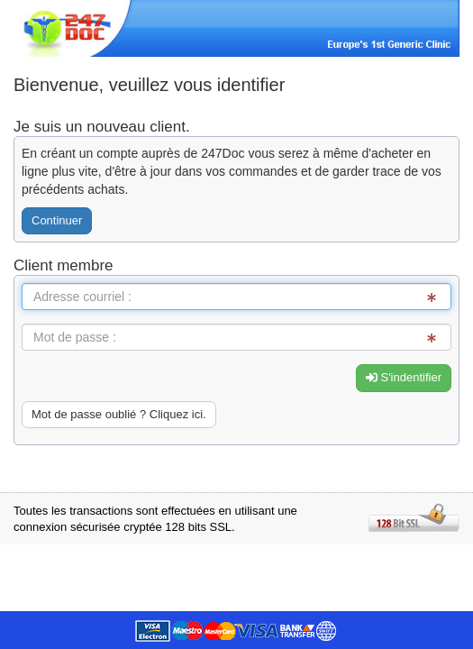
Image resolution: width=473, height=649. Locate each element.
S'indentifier (403, 377)
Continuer (57, 220)
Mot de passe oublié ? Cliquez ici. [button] (119, 414)
